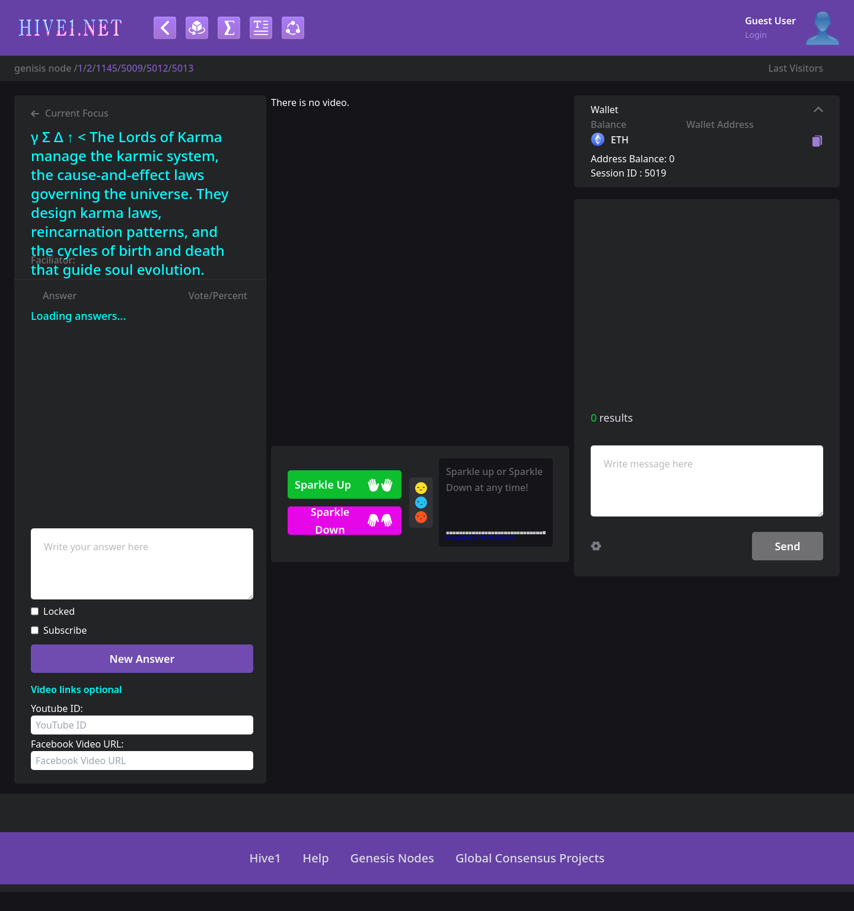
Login (756, 34)
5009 (132, 68)
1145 (106, 68)
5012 (157, 68)
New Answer (142, 659)
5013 (183, 68)
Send (787, 546)
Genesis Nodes (392, 858)
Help (315, 858)
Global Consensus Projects (530, 858)
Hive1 (265, 858)
